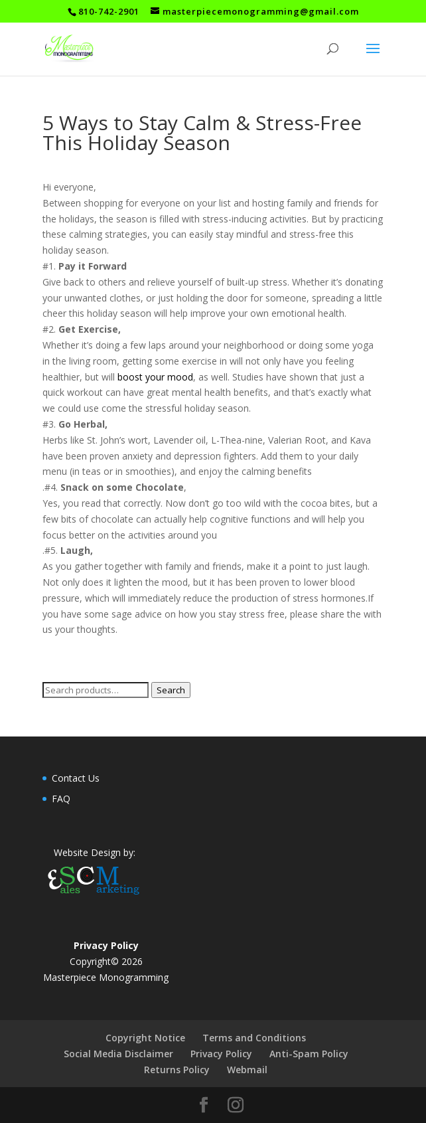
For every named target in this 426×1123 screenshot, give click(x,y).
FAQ (61, 798)
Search (171, 690)
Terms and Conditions (254, 1037)
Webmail (247, 1069)
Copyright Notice (145, 1037)
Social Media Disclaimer (118, 1053)
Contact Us (76, 778)
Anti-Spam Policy (308, 1053)
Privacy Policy (221, 1053)
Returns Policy (177, 1069)
